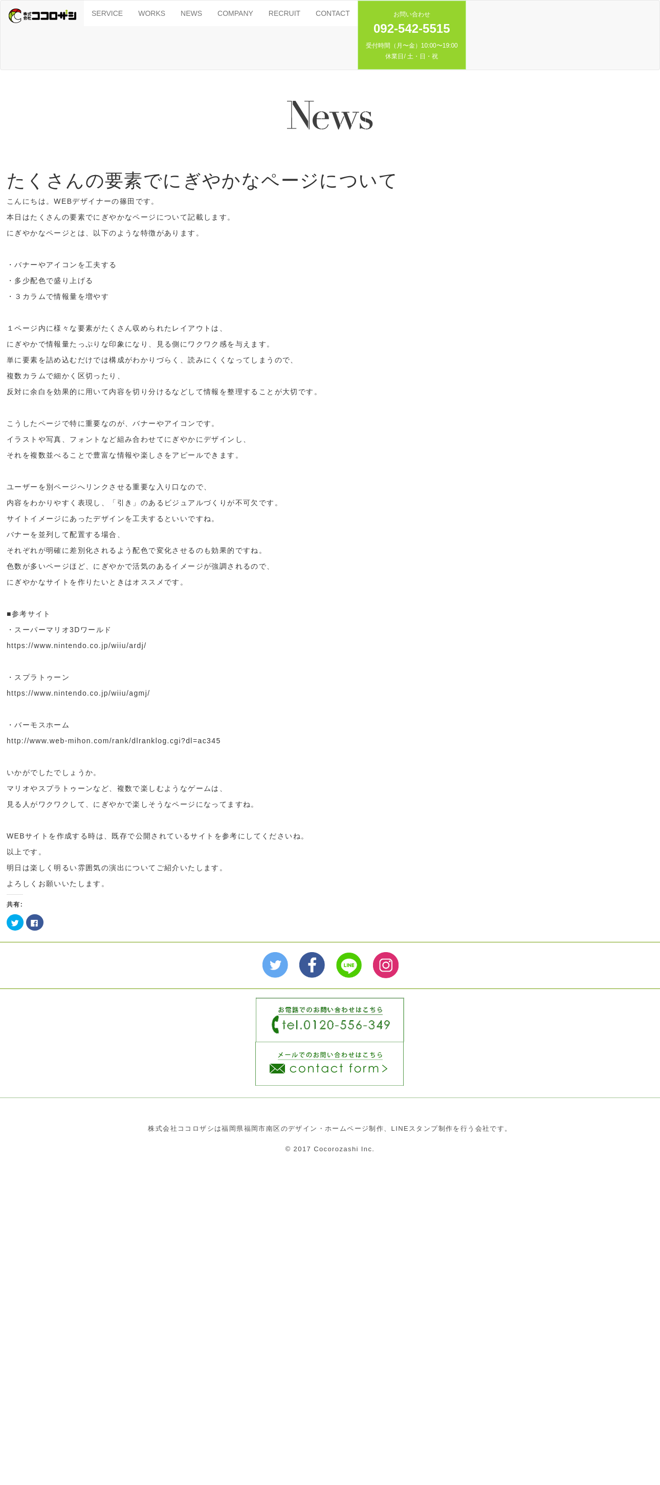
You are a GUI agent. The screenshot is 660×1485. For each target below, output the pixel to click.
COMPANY (235, 13)
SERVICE (107, 13)
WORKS (151, 13)
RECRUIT (284, 13)
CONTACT (333, 13)
